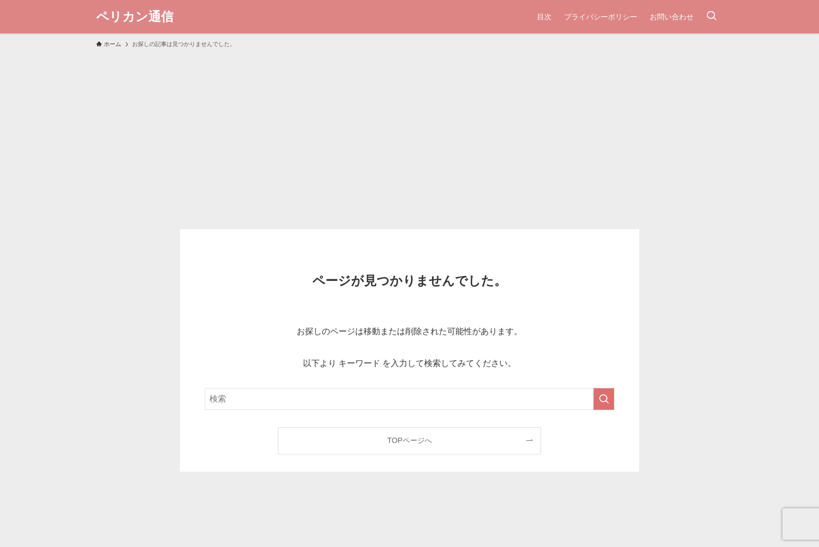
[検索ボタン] (711, 16)
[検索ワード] (409, 399)
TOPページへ (409, 440)
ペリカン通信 (134, 16)
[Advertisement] (409, 134)
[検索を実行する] (603, 399)
